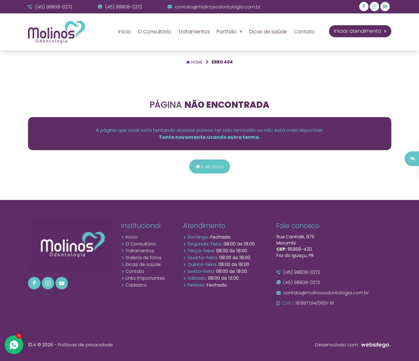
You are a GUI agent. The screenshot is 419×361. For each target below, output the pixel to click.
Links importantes (143, 278)
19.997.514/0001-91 (305, 303)
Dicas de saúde (268, 31)
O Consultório (154, 31)
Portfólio (229, 31)
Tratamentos (194, 31)
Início (124, 31)
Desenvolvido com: (353, 344)
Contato (304, 31)
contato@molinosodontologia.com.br (214, 7)
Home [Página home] (194, 62)
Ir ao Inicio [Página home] (209, 166)
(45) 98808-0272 (50, 7)
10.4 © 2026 (40, 345)
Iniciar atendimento (360, 31)
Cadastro (134, 285)
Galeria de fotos (141, 257)
